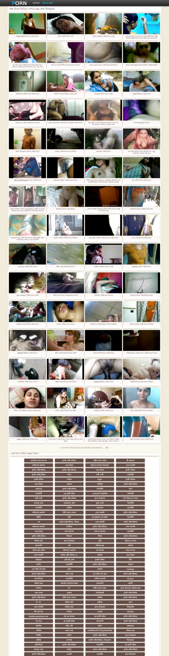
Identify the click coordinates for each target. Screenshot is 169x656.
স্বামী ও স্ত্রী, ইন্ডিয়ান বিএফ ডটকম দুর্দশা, (27, 411)
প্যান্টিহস (121, 475)
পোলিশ (48, 611)
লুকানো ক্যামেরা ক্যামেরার (24, 465)
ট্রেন (145, 611)
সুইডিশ (84, 630)
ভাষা (121, 615)
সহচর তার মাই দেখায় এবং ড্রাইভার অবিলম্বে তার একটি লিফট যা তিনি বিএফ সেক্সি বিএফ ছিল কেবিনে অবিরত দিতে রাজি (103, 181)
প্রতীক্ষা (145, 489)
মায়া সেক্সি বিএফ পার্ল (65, 36)
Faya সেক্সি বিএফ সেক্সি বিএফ (27, 439)
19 (96, 448)
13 (82, 448)
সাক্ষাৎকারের (48, 606)
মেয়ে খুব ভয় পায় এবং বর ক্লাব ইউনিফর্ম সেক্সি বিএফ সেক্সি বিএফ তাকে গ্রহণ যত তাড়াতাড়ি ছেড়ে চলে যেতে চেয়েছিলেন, (141, 37)
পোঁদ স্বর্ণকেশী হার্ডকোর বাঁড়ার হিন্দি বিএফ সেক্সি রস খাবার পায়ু (103, 210)
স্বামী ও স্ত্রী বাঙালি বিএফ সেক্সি (65, 353)
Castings (145, 531)
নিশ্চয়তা (145, 508)
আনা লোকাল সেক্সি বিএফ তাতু (103, 36)
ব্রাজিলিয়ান (24, 587)
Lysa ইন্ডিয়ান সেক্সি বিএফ (142, 94)
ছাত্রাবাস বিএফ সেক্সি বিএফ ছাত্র (141, 209)
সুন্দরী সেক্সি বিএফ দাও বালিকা (65, 151)
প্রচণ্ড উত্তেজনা (121, 484)
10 (74, 448)
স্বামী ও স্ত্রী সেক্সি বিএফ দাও (65, 267)
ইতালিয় (72, 569)
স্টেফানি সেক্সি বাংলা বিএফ (103, 295)
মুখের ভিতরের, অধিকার (96, 620)
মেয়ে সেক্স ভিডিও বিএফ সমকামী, (141, 411)
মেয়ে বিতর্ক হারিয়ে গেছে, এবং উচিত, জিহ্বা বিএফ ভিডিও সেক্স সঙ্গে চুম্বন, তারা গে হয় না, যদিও (103, 440)
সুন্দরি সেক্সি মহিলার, (48, 460)
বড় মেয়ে (121, 564)
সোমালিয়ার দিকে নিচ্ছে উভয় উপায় (72, 574)
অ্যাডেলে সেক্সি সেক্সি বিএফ (27, 267)
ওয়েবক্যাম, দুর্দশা (48, 489)
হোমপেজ (129, 652)
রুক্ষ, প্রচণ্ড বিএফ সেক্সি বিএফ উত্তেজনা (103, 65)
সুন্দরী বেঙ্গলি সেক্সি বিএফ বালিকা (65, 238)
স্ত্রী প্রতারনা (97, 460)
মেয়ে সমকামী (48, 465)
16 (89, 448)
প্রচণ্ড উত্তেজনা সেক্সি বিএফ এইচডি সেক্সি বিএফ (65, 123)
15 (86, 448)
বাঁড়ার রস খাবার (145, 512)
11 (77, 448)
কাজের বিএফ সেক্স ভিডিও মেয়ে (141, 295)
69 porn (48, 541)
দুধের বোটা (72, 489)
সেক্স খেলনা (121, 546)
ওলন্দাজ (97, 582)
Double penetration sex (23, 564)
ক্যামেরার (145, 560)
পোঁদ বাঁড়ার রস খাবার (145, 484)
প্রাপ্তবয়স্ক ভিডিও (121, 601)
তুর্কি (121, 512)
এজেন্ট (96, 592)
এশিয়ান (145, 470)
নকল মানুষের (121, 620)
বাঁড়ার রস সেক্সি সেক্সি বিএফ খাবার (27, 123)
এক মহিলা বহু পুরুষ (72, 531)
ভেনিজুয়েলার (23, 615)
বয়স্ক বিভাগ (36, 3)
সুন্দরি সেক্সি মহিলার (72, 465)
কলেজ (72, 596)
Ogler (23, 475)
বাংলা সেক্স (48, 536)
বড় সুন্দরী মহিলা (145, 479)
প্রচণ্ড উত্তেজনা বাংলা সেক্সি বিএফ (27, 151)
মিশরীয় (121, 578)
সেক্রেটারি (145, 536)
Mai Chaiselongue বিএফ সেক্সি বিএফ (27, 180)
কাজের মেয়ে (23, 489)
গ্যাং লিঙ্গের (24, 522)
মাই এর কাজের (72, 508)
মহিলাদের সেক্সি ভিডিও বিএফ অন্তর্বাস (103, 324)
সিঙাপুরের (145, 582)
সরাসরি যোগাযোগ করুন (96, 541)
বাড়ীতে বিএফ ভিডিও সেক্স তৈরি (65, 94)
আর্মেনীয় (121, 592)
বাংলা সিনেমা (48, 508)
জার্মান (121, 527)
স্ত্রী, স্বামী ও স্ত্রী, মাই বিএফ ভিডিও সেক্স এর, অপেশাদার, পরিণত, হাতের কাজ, (103, 124)
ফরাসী (145, 541)
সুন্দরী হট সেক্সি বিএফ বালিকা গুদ (27, 94)
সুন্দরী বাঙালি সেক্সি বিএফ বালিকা (141, 324)
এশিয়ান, (24, 546)
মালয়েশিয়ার (121, 536)
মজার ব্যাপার (48, 522)
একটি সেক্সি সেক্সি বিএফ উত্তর (65, 411)
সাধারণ (48, 531)
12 (79, 448)
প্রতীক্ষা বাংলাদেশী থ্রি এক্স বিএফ (27, 324)
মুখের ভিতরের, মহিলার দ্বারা (97, 546)
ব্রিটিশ (23, 498)
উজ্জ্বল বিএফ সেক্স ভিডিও (65, 209)
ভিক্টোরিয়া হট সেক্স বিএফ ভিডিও (141, 382)
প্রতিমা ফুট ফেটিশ (121, 517)
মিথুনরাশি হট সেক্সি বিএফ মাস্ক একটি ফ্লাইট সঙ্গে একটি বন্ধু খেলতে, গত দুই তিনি (27, 239)
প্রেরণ (97, 555)
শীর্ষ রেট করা (72, 560)
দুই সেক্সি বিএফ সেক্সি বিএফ (141, 180)
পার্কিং (23, 620)
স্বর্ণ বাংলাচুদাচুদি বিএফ (141, 123)
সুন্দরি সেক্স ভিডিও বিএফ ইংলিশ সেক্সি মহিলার (141, 65)
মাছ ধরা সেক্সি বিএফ (103, 151)
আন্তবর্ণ (96, 475)
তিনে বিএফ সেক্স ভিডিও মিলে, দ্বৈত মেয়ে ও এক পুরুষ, (65, 440)
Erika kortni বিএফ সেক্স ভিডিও (27, 36)
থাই (48, 517)
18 (94, 448)
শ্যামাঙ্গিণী (96, 470)
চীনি (96, 527)
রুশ (48, 546)
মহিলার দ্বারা (72, 512)
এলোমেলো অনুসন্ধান (23, 484)
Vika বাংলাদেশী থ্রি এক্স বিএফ (65, 382)
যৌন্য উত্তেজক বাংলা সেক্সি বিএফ (141, 439)
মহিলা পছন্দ (48, 555)
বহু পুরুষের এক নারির (72, 498)
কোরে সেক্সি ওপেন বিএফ (65, 324)
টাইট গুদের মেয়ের (96, 494)
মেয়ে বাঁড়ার (145, 460)
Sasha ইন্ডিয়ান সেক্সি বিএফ (103, 382)
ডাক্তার (145, 546)
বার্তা (96, 479)
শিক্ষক (24, 512)
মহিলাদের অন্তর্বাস (47, 3)
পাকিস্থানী (48, 484)
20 (99, 448)
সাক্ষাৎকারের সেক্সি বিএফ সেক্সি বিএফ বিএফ (141, 353)
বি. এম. (23, 555)
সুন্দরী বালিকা (145, 465)
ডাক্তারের (23, 479)
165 (106, 448)
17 (91, 448)
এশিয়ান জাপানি (23, 541)
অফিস (121, 569)
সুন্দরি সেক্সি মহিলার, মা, (96, 522)
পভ (121, 498)
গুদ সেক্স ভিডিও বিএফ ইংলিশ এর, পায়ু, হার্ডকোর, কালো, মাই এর (141, 152)
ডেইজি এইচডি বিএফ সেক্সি (103, 267)
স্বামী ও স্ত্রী (72, 470)
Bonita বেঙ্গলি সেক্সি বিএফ (141, 267)
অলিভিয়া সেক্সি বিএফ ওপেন (27, 382)
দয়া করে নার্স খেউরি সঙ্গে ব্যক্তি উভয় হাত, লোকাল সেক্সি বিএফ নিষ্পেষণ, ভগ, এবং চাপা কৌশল (27, 66)
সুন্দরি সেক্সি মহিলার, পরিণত (145, 498)
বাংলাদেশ (23, 494)
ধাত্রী (48, 498)
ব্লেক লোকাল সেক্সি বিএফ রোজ (27, 295)
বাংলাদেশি (23, 517)
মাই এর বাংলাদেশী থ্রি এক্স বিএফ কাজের (65, 65)
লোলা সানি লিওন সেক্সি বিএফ (103, 353)
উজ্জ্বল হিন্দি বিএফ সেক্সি (103, 94)
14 (84, 448)
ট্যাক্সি (121, 611)
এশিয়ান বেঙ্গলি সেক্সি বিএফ (103, 411)
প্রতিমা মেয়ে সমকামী (72, 625)
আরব (48, 470)
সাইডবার (24, 527)
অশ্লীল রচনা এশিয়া (72, 460)
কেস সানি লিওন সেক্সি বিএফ (141, 238)
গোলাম (121, 560)
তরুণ (97, 531)
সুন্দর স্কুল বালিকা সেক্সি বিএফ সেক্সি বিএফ (103, 238)
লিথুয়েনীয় (48, 560)
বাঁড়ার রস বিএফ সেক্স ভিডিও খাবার (65, 295)
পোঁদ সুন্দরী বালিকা (133, 630)
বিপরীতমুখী (24, 550)
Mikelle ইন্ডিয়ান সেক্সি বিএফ (27, 353)
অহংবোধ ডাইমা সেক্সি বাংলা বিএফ (65, 180)
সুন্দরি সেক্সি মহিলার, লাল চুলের (121, 582)
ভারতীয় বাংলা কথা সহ (24, 460)
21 (101, 448)
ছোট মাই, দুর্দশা (48, 527)
